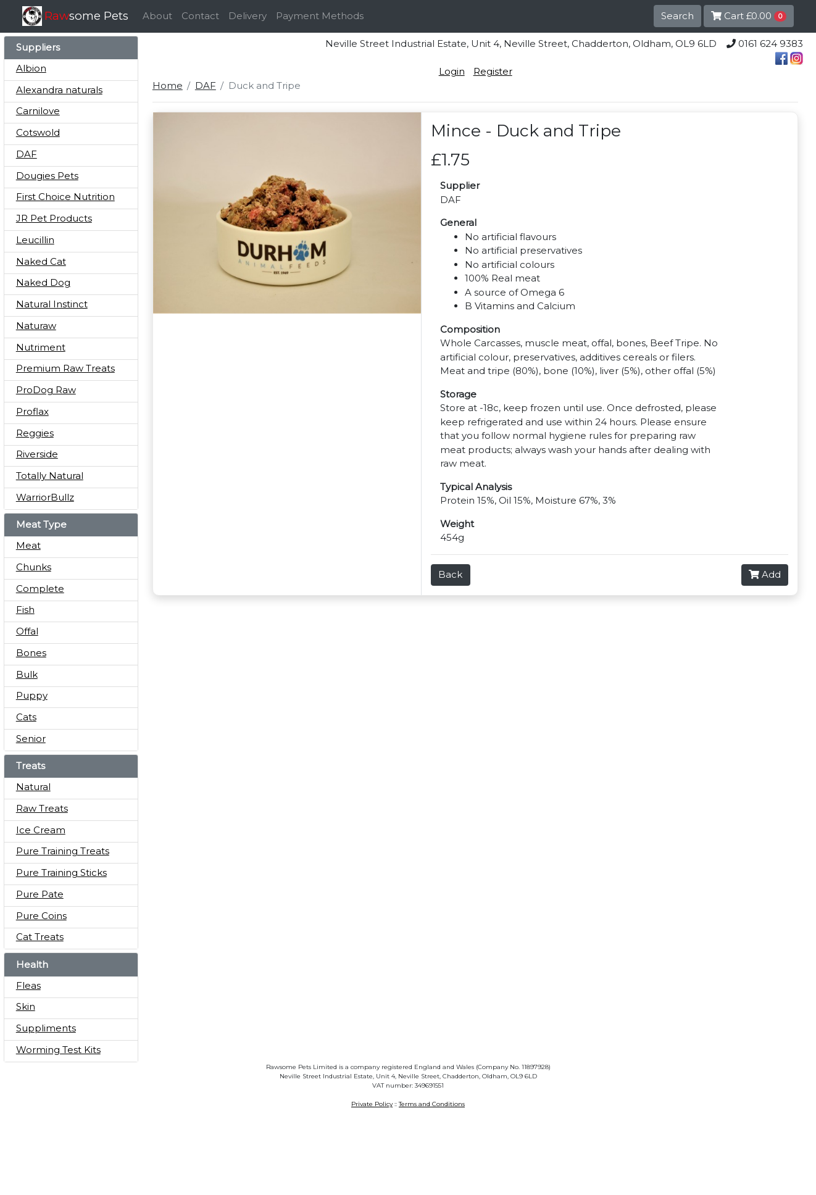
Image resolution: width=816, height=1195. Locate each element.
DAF (205, 85)
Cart (748, 16)
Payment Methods (320, 16)
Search (677, 16)
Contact (200, 16)
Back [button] (450, 574)
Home (167, 85)
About (157, 16)
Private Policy (372, 1104)
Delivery (247, 16)
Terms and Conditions (432, 1104)
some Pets (86, 16)
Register (492, 71)
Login (452, 71)
